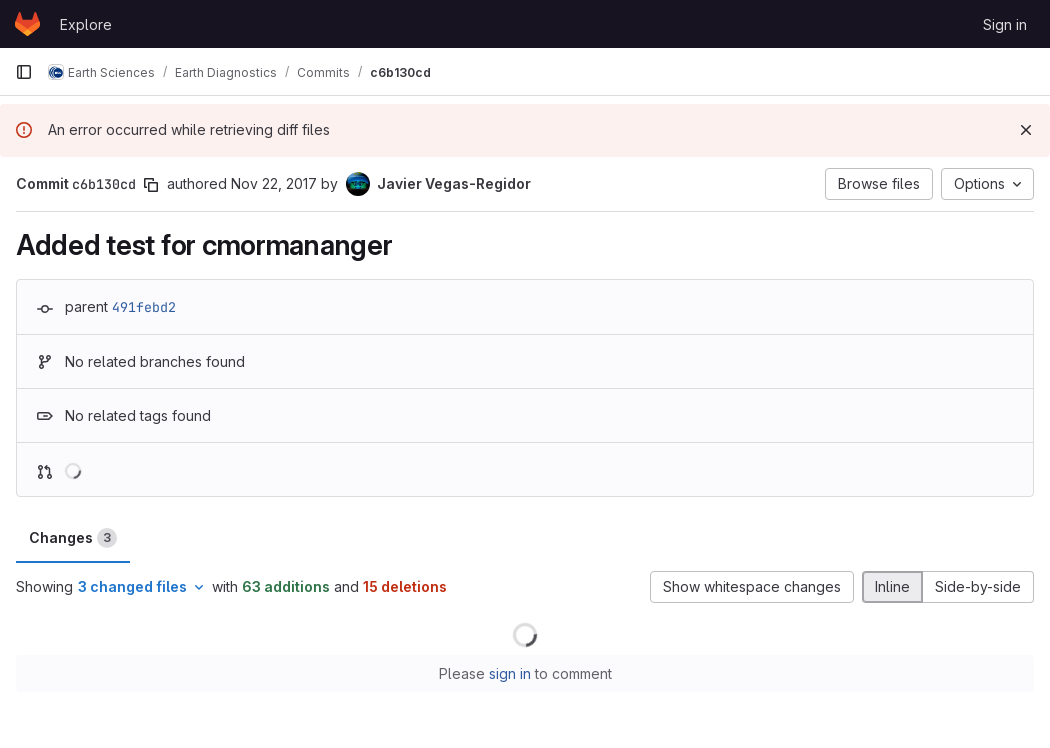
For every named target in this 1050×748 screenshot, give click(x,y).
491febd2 (144, 307)
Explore (86, 24)
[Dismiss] (1026, 130)
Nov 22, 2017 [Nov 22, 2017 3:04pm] (274, 183)
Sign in (1005, 24)
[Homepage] (27, 24)
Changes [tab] (73, 538)
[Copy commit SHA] (151, 185)
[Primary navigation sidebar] (24, 72)
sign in (510, 673)
